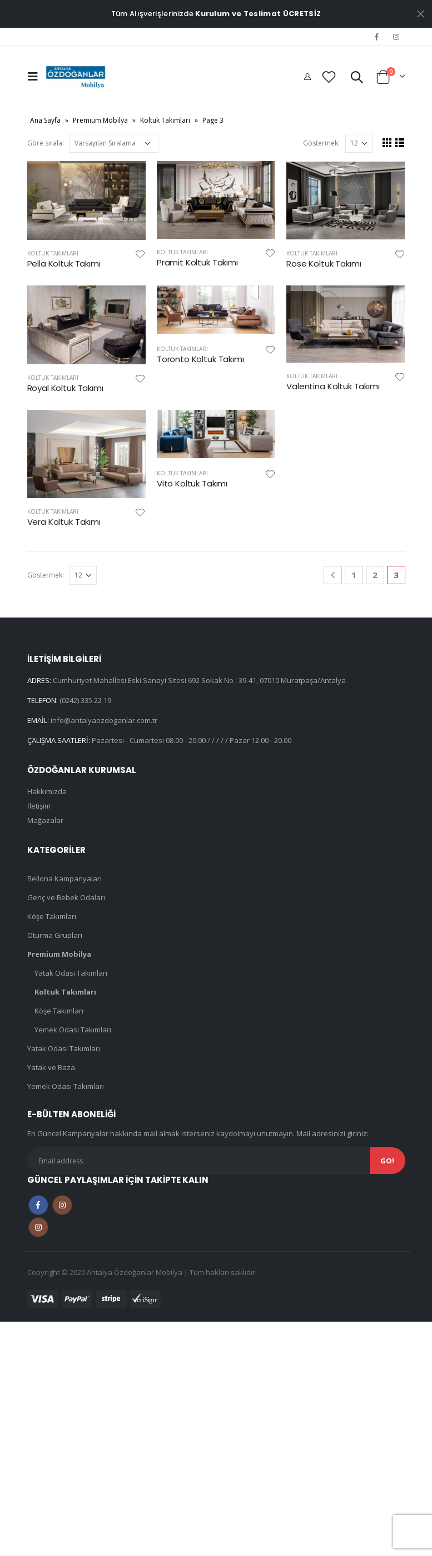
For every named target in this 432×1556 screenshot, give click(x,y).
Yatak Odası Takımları (70, 973)
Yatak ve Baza (51, 1067)
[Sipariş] (113, 143)
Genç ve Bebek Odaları (66, 897)
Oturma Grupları (54, 935)
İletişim (39, 806)
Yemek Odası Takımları (72, 1030)
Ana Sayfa (45, 120)
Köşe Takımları (51, 916)
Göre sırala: (45, 143)
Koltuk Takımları (165, 120)
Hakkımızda (47, 791)
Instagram (62, 1205)
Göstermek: (321, 143)
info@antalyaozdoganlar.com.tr (104, 720)
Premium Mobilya (100, 120)
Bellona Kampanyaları (64, 879)
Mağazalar (45, 820)
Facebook (38, 1205)
